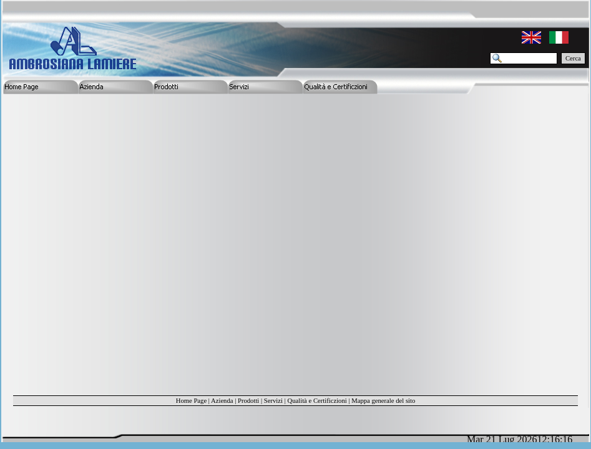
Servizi (273, 400)
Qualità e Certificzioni (316, 400)
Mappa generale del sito (383, 400)
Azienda (222, 400)
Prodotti (248, 400)
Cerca (573, 58)
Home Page (191, 400)
